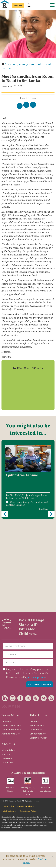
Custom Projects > (11, 640)
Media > (5, 665)
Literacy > (6, 632)
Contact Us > (7, 673)
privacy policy (35, 588)
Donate (18, 5)
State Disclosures (9, 722)
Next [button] (51, 469)
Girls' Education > (11, 636)
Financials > (8, 661)
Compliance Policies (28, 722)
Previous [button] (4, 469)
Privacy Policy (7, 717)
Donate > (34, 632)
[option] (28, 479)
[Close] (52, 856)
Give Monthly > (38, 644)
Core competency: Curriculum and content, (27, 503)
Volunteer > (36, 640)
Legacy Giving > (38, 648)
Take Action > (37, 636)
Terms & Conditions (25, 717)
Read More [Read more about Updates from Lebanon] (44, 509)
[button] (28, 6)
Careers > (6, 669)
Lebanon (20, 504)
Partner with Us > (10, 644)
